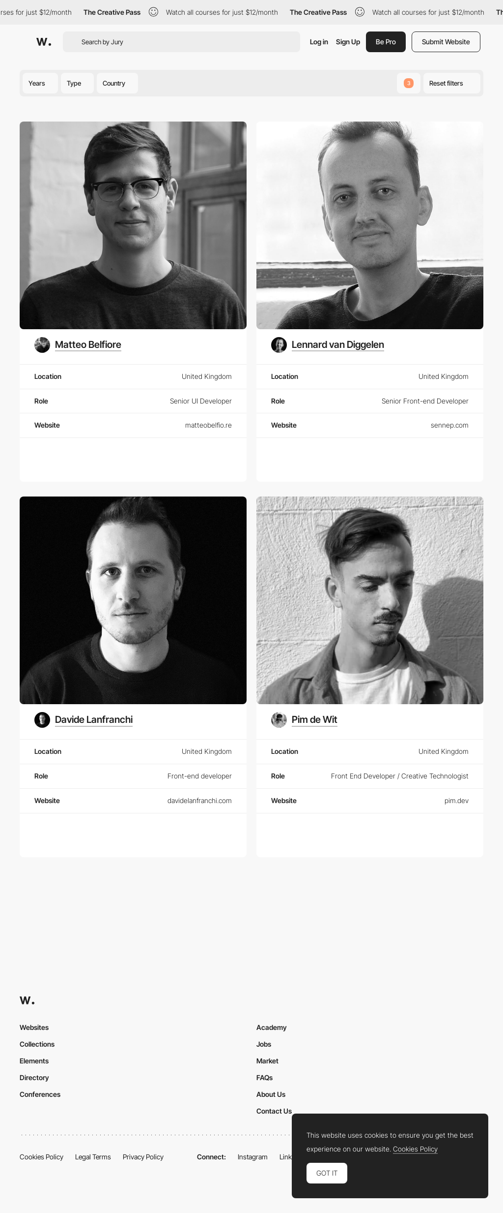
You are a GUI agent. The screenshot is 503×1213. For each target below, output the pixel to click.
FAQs (264, 1077)
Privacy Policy (143, 1156)
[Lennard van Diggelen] (327, 345)
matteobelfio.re (208, 425)
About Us (270, 1094)
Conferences (40, 1094)
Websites (34, 1027)
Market (267, 1061)
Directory (34, 1077)
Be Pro (386, 41)
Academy (271, 1027)
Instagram (253, 1156)
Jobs (263, 1044)
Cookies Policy (41, 1156)
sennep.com (450, 425)
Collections (37, 1044)
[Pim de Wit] (304, 720)
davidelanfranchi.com (200, 800)
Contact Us (274, 1111)
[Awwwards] (43, 42)
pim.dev (457, 800)
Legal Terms (93, 1156)
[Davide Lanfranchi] (83, 720)
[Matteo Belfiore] (77, 345)
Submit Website (446, 41)
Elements (34, 1061)
